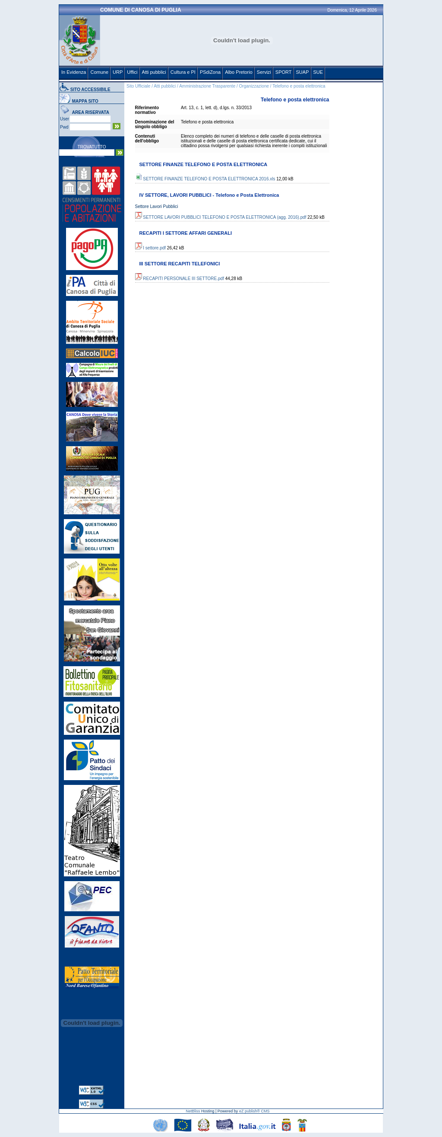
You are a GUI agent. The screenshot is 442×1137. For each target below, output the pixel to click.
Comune (99, 72)
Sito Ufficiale (138, 86)
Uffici (132, 72)
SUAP (302, 72)
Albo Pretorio (239, 72)
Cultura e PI (183, 72)
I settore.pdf (150, 248)
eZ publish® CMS (254, 1111)
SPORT (283, 72)
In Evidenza (73, 72)
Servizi (264, 72)
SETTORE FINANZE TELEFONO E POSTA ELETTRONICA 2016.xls (205, 178)
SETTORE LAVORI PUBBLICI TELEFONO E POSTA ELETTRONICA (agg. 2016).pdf (220, 217)
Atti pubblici (154, 72)
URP (118, 72)
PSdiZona (210, 72)
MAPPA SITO (85, 101)
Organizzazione (254, 86)
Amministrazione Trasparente (207, 86)
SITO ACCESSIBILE (90, 89)
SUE (318, 72)
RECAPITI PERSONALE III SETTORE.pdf (179, 278)
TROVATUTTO (91, 147)
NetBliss (193, 1111)
